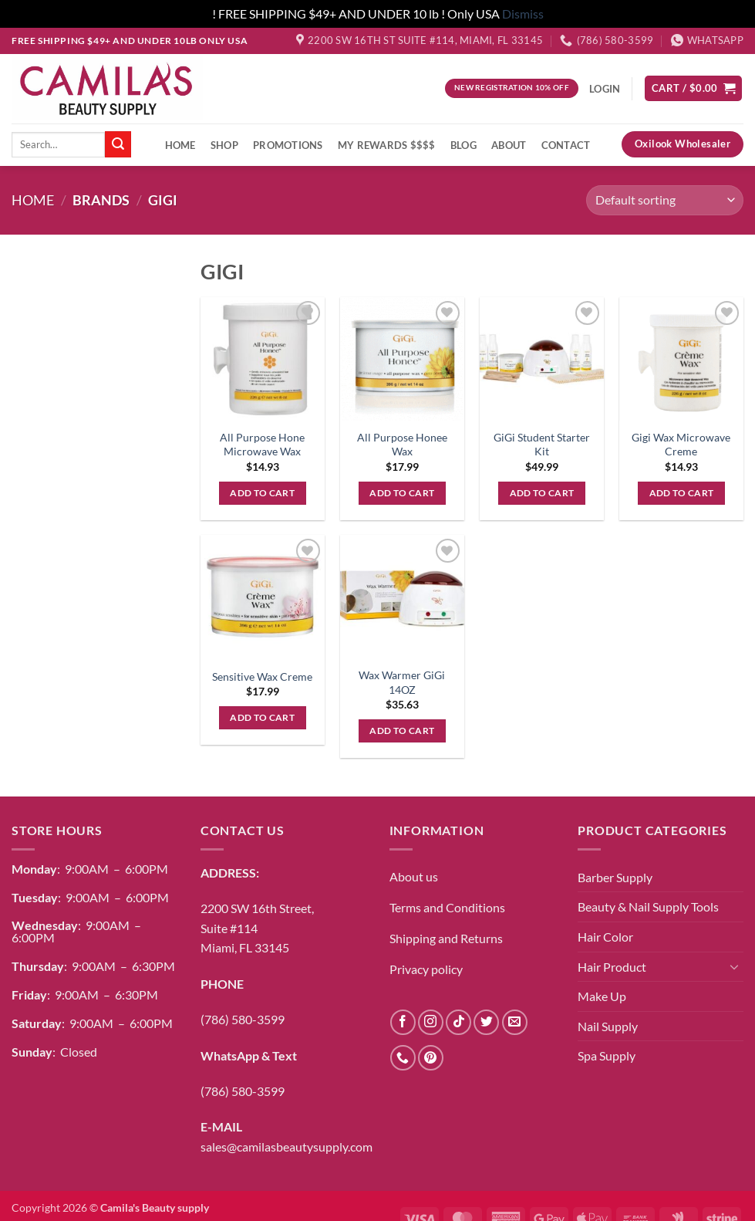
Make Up (602, 996)
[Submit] (118, 144)
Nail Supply (608, 1026)
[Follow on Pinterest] (430, 1057)
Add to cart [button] (262, 493)
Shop (224, 145)
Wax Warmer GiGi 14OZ (402, 682)
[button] (693, 88)
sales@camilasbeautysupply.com (286, 1146)
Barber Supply (615, 877)
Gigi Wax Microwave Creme (681, 444)
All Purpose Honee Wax (402, 444)
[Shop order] (664, 200)
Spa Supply (606, 1055)
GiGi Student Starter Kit (542, 444)
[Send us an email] (514, 1022)
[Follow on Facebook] (403, 1022)
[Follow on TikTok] (458, 1022)
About (508, 145)
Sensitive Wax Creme (262, 676)
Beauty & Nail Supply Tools (648, 906)
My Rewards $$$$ (387, 145)
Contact (566, 145)
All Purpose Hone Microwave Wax (262, 444)
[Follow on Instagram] (430, 1022)
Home (180, 145)
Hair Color (605, 936)
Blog (463, 145)
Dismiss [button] (523, 13)
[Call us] (403, 1057)
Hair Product (612, 966)
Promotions (288, 145)
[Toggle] (734, 966)
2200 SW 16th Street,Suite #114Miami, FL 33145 (257, 928)
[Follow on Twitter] (486, 1022)
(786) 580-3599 (243, 1019)
